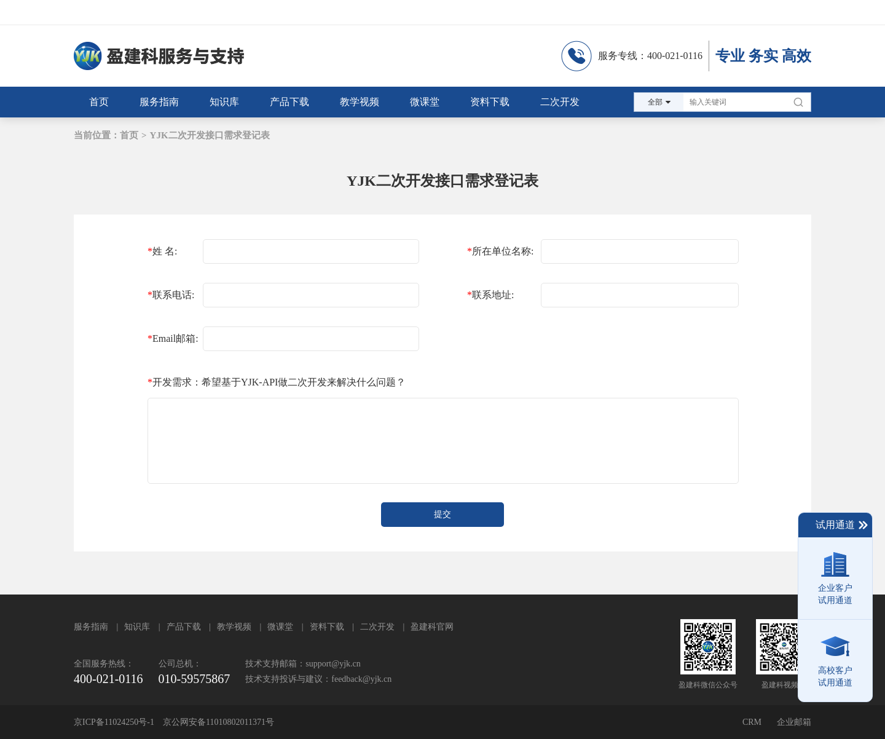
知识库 (137, 626)
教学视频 (234, 626)
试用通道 (842, 525)
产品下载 (184, 626)
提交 (442, 514)
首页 (129, 135)
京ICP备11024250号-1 (114, 722)
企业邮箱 (794, 722)
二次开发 (377, 626)
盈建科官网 (432, 626)
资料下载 (327, 626)
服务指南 (91, 626)
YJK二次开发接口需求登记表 (210, 135)
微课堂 (280, 626)
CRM (751, 722)
